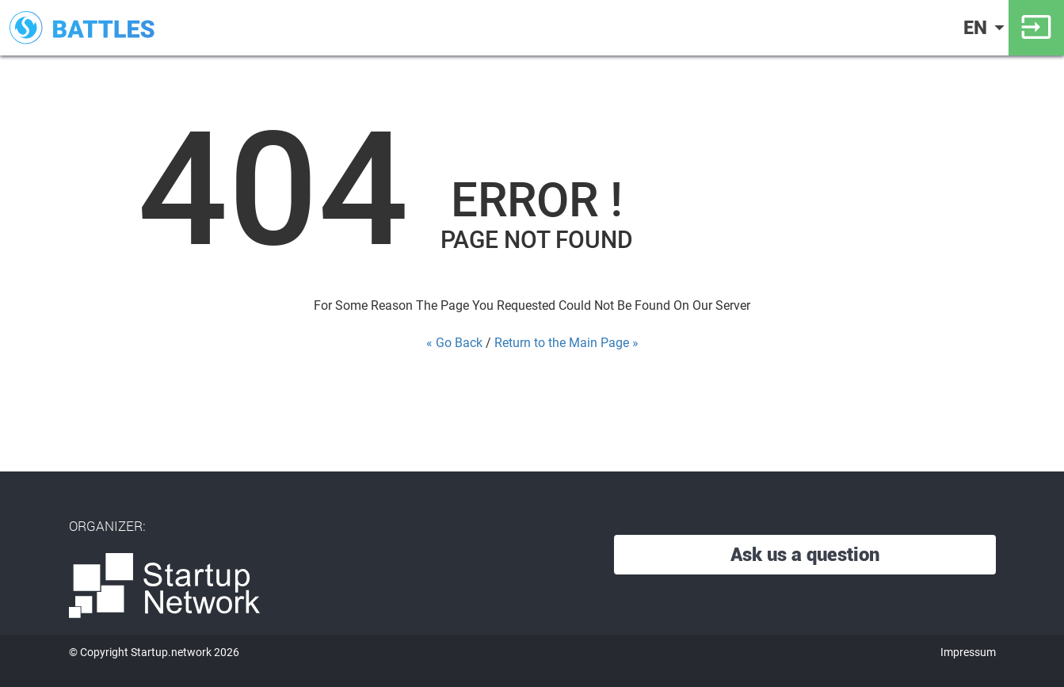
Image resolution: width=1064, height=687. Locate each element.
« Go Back (454, 342)
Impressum (968, 652)
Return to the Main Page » (566, 342)
